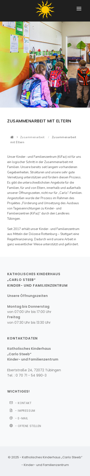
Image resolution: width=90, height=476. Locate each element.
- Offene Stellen (25, 426)
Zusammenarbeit (32, 137)
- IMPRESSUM (22, 411)
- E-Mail (18, 418)
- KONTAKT (20, 403)
